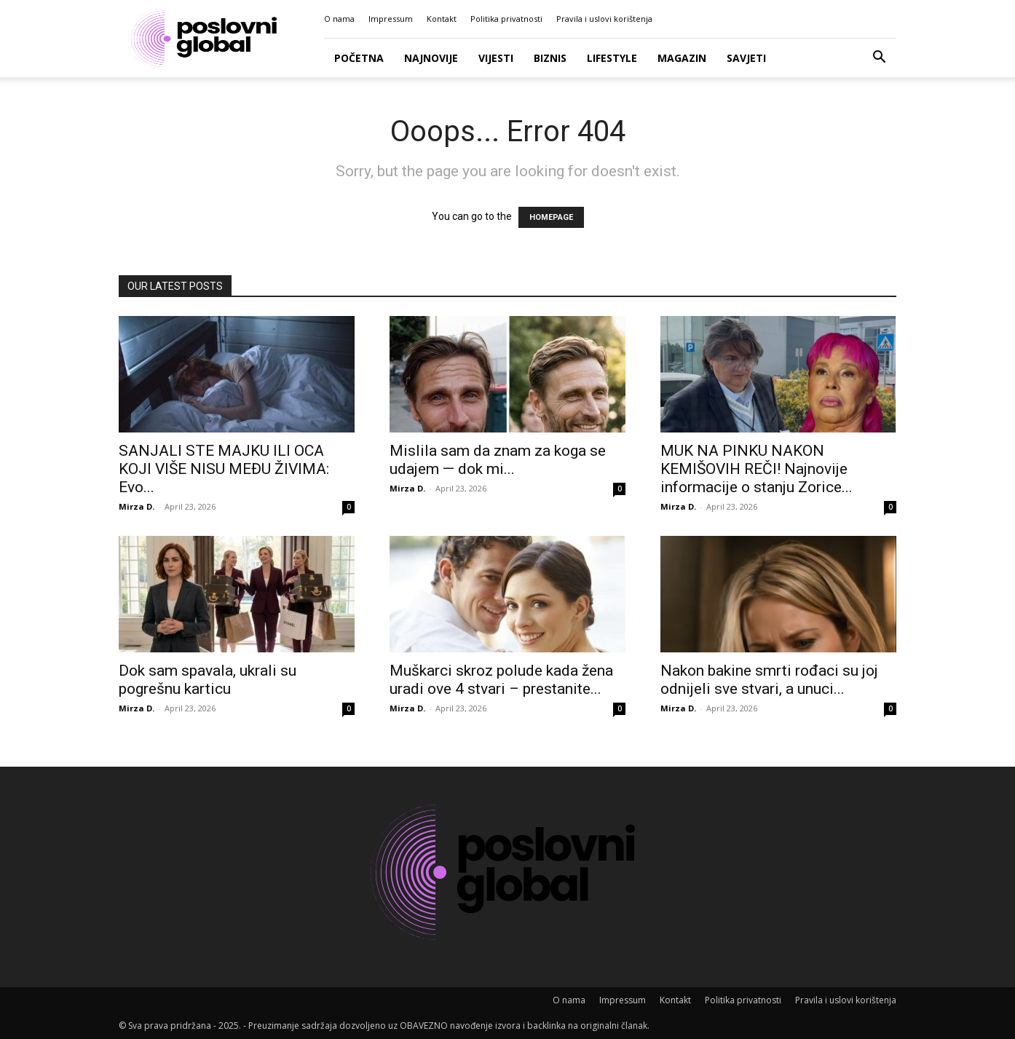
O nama (339, 18)
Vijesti (495, 58)
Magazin (681, 58)
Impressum (390, 18)
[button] (878, 59)
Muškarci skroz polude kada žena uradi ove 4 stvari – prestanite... (501, 680)
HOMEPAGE (551, 217)
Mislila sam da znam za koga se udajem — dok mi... (498, 460)
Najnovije (431, 58)
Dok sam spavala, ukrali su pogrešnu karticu (207, 680)
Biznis (550, 58)
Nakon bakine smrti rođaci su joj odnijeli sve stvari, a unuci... (769, 680)
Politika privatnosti (506, 18)
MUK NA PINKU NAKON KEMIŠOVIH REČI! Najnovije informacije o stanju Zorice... (756, 469)
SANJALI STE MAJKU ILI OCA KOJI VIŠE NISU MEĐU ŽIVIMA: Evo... (224, 469)
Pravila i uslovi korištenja (604, 18)
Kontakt (442, 18)
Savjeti (746, 58)
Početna (359, 58)
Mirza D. (136, 506)
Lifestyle (612, 58)
